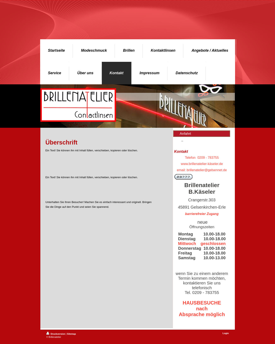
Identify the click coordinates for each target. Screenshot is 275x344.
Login (226, 333)
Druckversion (56, 334)
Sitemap (71, 334)
